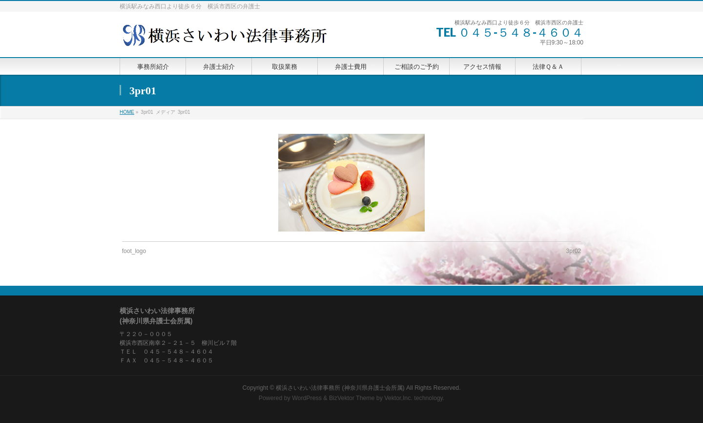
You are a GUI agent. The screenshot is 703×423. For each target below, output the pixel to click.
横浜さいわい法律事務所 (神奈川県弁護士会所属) (340, 387)
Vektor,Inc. (398, 398)
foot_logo (134, 251)
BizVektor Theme (352, 398)
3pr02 (573, 251)
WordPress (307, 398)
